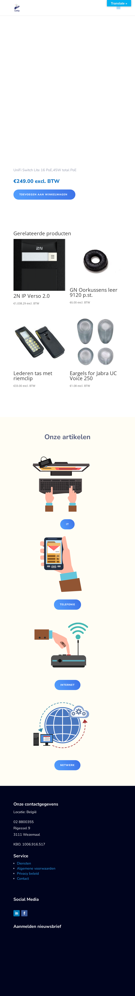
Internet (67, 685)
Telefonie (67, 604)
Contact (23, 878)
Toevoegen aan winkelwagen (43, 194)
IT (67, 524)
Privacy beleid (28, 873)
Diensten (24, 863)
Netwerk (67, 765)
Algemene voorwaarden (36, 868)
